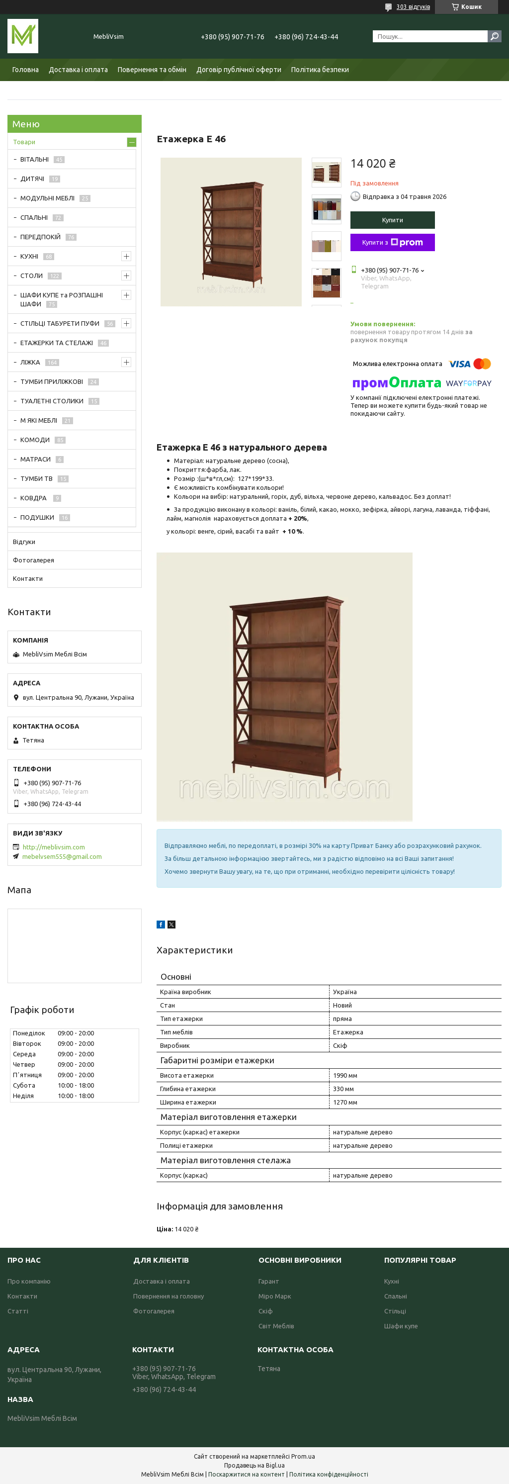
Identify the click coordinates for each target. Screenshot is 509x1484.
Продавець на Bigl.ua (254, 1465)
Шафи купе (401, 1325)
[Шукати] (495, 36)
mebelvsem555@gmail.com (62, 856)
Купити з (392, 242)
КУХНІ (29, 256)
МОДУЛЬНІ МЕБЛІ (47, 197)
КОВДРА (34, 497)
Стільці (395, 1310)
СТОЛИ (31, 275)
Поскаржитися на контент (246, 1474)
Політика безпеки (320, 70)
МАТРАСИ (35, 459)
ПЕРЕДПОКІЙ (40, 236)
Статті (17, 1310)
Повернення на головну (168, 1296)
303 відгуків (413, 6)
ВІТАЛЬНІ (34, 159)
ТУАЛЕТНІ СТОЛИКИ (52, 400)
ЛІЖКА (30, 362)
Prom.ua (303, 1456)
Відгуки (24, 541)
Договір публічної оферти (238, 70)
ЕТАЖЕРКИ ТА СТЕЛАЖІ (56, 342)
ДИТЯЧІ (32, 178)
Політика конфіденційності (328, 1474)
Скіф (265, 1310)
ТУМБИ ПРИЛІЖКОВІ (51, 381)
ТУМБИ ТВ (36, 478)
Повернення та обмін (152, 70)
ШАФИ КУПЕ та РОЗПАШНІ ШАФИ (61, 299)
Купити (392, 219)
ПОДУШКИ (37, 517)
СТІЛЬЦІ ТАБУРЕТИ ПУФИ (59, 323)
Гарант (268, 1281)
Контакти (28, 578)
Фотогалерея (33, 559)
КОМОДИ (35, 439)
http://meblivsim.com (54, 846)
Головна (25, 70)
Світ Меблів (276, 1325)
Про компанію (29, 1281)
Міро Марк (274, 1296)
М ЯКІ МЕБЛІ (38, 420)
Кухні (391, 1281)
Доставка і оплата (78, 70)
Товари (24, 141)
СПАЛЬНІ (34, 217)
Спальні (395, 1296)
